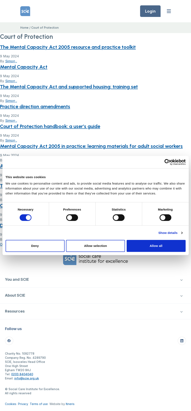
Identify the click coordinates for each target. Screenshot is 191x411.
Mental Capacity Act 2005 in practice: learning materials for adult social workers (91, 146)
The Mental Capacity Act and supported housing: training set (69, 87)
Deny (35, 246)
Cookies (10, 404)
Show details (168, 233)
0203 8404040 (22, 374)
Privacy (23, 404)
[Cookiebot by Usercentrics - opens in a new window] (167, 162)
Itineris (70, 404)
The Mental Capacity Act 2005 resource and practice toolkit (68, 47)
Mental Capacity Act (23, 67)
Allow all (156, 246)
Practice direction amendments (35, 106)
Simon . (11, 61)
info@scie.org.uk (26, 378)
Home (24, 27)
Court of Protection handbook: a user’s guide (50, 126)
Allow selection (95, 246)
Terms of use (39, 404)
